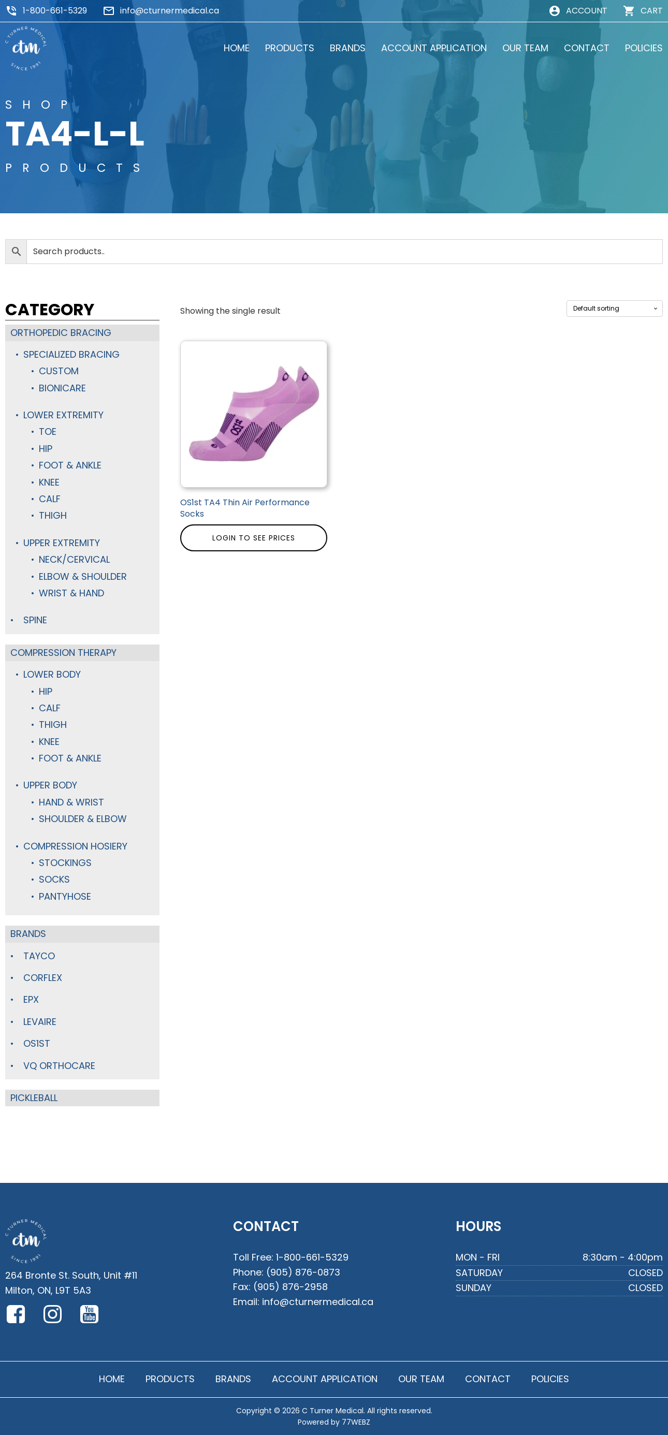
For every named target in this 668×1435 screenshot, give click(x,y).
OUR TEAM (525, 47)
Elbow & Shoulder (83, 576)
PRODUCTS (289, 47)
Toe (47, 431)
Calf (50, 498)
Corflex (42, 977)
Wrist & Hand (71, 593)
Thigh (53, 515)
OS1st (36, 1043)
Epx (31, 999)
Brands (28, 933)
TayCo (39, 955)
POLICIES (644, 47)
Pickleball (33, 1097)
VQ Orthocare (59, 1065)
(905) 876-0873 (303, 1272)
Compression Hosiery (75, 846)
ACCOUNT (586, 11)
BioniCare (62, 388)
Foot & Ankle (70, 465)
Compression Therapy (63, 652)
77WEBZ (356, 1422)
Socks (54, 879)
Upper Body (50, 785)
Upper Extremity (61, 542)
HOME (237, 47)
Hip (45, 448)
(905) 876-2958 (290, 1286)
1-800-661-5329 (55, 11)
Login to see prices (253, 538)
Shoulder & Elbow (83, 818)
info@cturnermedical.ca (169, 11)
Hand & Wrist (71, 802)
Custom (59, 370)
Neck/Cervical (74, 559)
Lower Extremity (63, 414)
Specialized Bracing (71, 354)
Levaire (39, 1021)
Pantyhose (65, 896)
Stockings (65, 862)
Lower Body (52, 674)
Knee (49, 482)
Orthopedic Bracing (60, 332)
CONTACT (586, 47)
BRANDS (348, 47)
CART (652, 11)
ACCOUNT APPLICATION (434, 47)
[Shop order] (615, 308)
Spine (35, 619)
